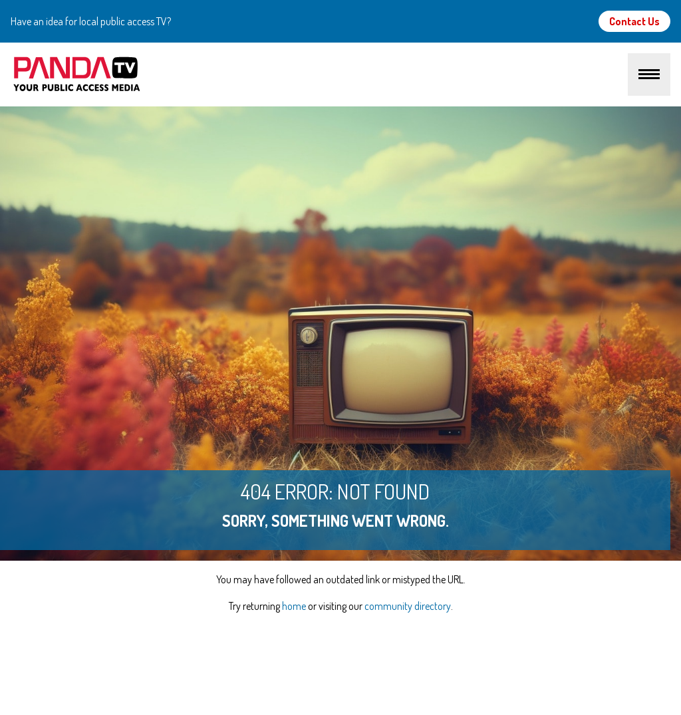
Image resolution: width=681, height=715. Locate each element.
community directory (407, 606)
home (294, 606)
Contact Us (634, 21)
